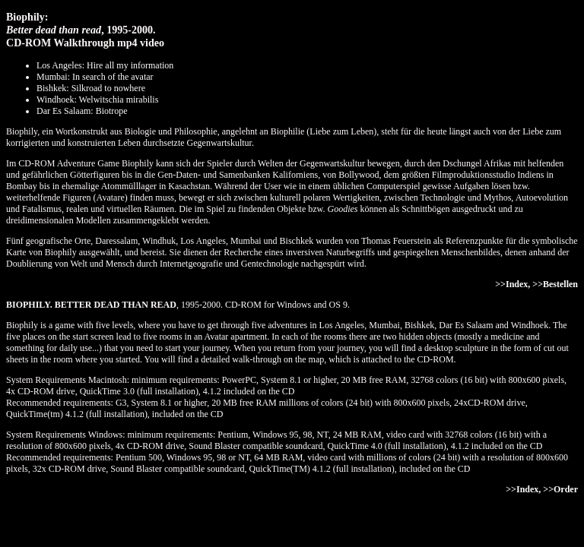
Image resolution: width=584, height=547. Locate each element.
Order (566, 489)
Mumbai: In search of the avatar (95, 76)
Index (517, 284)
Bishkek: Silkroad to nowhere (90, 88)
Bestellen (560, 284)
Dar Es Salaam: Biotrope (82, 111)
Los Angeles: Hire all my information (104, 65)
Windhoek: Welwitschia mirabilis (97, 99)
